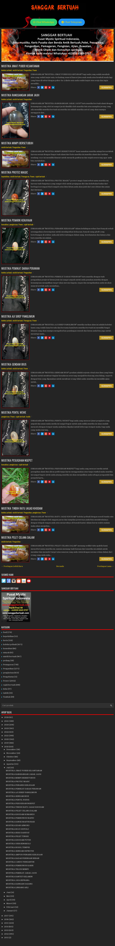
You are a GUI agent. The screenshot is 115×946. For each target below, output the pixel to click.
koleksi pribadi (6, 70)
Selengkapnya (106, 87)
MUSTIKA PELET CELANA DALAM (18, 537)
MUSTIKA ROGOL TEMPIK (18, 847)
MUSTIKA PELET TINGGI (17, 836)
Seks (5, 689)
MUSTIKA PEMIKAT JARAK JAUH (21, 873)
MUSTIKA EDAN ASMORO (17, 825)
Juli (8, 768)
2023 (6, 728)
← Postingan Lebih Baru (12, 566)
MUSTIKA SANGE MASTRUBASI (20, 822)
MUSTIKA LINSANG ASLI (17, 887)
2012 (6, 934)
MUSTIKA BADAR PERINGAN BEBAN (22, 858)
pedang (6, 660)
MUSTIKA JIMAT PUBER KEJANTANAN (20, 66)
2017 (6, 916)
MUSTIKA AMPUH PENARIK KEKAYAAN (24, 855)
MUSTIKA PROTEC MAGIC (14, 172)
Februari (10, 907)
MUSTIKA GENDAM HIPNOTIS (20, 851)
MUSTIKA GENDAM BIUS (13, 364)
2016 (6, 919)
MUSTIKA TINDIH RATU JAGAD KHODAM (21, 508)
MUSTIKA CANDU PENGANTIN (20, 862)
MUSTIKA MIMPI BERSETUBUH (17, 143)
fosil (5, 632)
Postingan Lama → (105, 566)
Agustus (10, 764)
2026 (6, 717)
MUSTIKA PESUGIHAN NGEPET (17, 460)
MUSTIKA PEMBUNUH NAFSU (20, 818)
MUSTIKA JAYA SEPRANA (17, 880)
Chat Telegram (71, 22)
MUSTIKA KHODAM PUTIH (18, 840)
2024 (6, 725)
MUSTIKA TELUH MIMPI (17, 869)
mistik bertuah (18, 70)
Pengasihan (28, 70)
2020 (6, 739)
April (8, 900)
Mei (8, 896)
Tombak (6, 697)
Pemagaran (25, 176)
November (11, 753)
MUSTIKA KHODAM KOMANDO (20, 814)
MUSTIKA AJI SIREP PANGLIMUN (18, 316)
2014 (6, 927)
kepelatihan (5, 176)
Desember (11, 749)
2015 (6, 923)
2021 (6, 736)
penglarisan (14, 224)
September (11, 760)
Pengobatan (8, 677)
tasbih (28, 416)
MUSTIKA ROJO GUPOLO (17, 829)
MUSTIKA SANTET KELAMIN (19, 877)
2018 (6, 747)
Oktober (10, 757)
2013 (6, 930)
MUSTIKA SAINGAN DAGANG (19, 884)
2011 (6, 937)
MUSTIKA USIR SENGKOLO (18, 844)
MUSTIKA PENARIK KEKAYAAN (16, 220)
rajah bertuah (40, 176)
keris (5, 640)
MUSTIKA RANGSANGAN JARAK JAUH (20, 95)
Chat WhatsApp (43, 22)
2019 (6, 743)
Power (35, 70)
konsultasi (5, 224)
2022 (6, 732)
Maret (9, 903)
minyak (6, 653)
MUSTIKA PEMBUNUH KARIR (19, 865)
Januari (10, 911)
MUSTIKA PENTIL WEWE (13, 412)
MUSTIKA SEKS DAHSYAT (17, 833)
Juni (8, 892)
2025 (6, 721)
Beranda (60, 566)
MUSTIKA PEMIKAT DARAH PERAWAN (20, 268)
